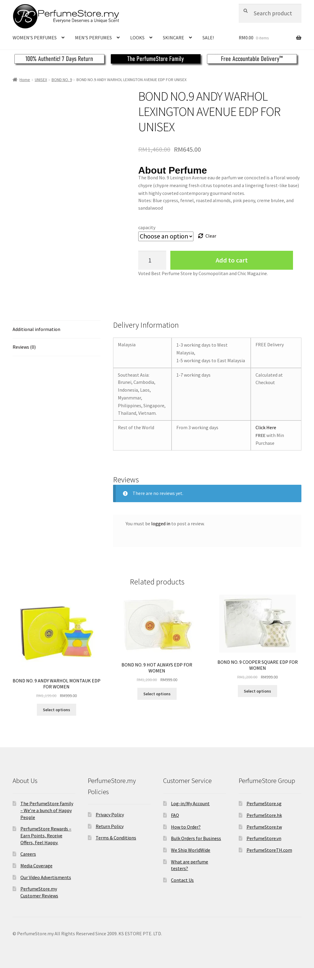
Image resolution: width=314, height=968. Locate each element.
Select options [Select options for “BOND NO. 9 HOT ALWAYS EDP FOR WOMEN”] (157, 693)
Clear (210, 236)
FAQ (175, 815)
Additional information (36, 329)
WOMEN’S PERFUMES (35, 38)
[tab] (56, 329)
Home (24, 79)
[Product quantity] (152, 260)
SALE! (208, 38)
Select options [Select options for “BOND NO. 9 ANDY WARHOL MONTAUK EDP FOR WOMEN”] (56, 709)
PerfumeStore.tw (264, 827)
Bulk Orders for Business (196, 838)
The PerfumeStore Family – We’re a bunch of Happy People (46, 810)
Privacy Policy (110, 815)
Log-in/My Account (190, 803)
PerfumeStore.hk (264, 815)
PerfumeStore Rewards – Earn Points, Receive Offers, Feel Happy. (45, 835)
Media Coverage (36, 866)
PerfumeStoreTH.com (269, 850)
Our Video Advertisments (45, 877)
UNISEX (41, 79)
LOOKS (137, 38)
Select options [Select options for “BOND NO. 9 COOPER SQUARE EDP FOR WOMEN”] (257, 691)
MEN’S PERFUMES (93, 38)
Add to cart (232, 260)
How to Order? (186, 827)
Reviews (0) (24, 347)
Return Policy (110, 826)
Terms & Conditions (116, 838)
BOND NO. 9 (62, 79)
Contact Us (182, 880)
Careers (28, 854)
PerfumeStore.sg (264, 803)
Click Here (266, 427)
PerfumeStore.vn (264, 838)
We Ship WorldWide (190, 850)
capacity (146, 227)
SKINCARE (173, 38)
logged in (160, 523)
